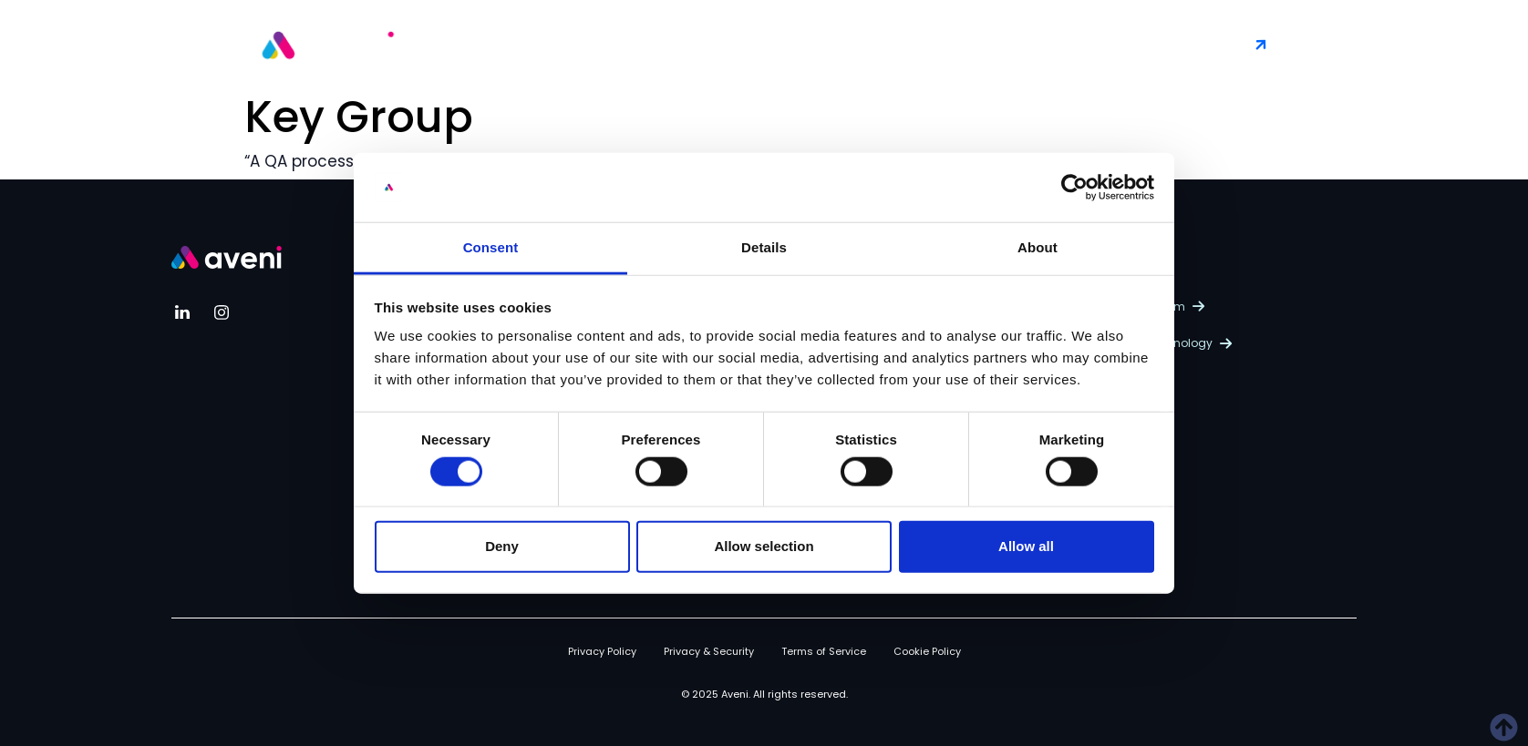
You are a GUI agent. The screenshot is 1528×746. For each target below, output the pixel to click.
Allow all (1026, 546)
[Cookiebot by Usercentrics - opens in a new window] (1074, 187)
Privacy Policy (602, 651)
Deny (502, 546)
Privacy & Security (709, 651)
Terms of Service (823, 651)
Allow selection (763, 546)
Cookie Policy (927, 651)
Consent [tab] (491, 247)
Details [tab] (764, 247)
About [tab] (1037, 247)
